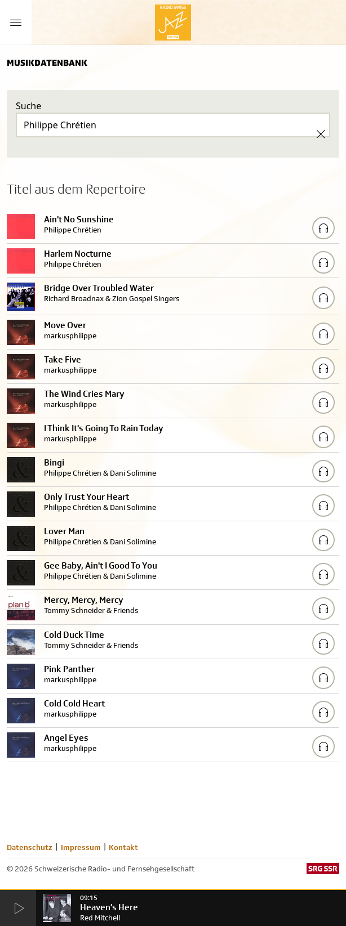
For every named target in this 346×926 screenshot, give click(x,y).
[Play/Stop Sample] (323, 228)
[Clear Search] (321, 134)
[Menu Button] (16, 22)
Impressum (81, 847)
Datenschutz (29, 847)
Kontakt (123, 847)
